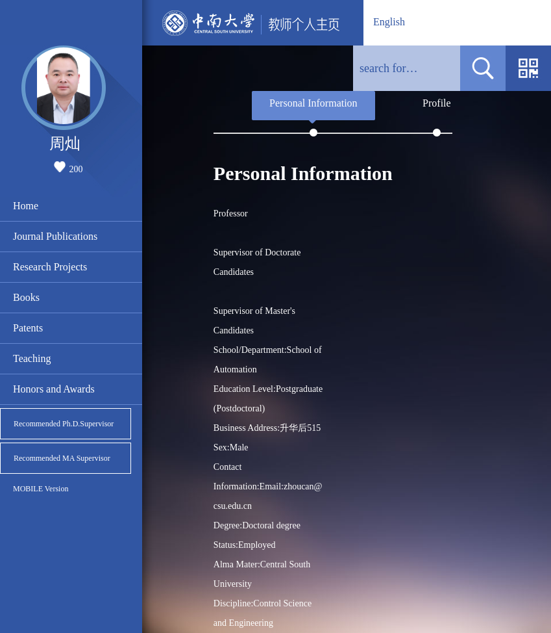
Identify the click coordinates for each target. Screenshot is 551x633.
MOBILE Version (40, 488)
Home (25, 205)
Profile (436, 103)
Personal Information (313, 103)
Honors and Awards (54, 388)
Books (26, 297)
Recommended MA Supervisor (62, 458)
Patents (28, 327)
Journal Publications (55, 236)
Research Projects (50, 266)
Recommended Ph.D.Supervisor (64, 423)
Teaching (32, 358)
